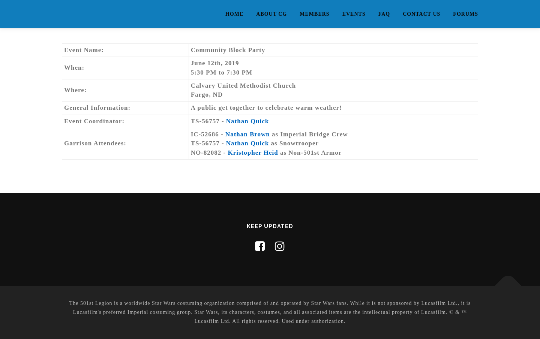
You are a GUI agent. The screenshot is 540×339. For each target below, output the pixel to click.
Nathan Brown (247, 134)
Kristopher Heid (253, 152)
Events (354, 14)
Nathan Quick (247, 121)
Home (234, 14)
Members (314, 14)
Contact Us (421, 14)
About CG (271, 14)
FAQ (384, 14)
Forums (465, 14)
